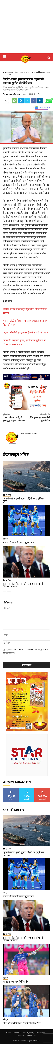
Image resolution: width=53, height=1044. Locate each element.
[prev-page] (4, 593)
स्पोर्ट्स (5, 539)
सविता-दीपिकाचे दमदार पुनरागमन (18, 542)
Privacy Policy (28, 1032)
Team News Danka (11, 94)
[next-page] (9, 593)
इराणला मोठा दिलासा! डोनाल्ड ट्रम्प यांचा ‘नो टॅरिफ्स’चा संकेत (23, 585)
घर (4, 72)
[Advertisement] (26, 26)
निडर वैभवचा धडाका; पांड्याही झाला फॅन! (22, 1023)
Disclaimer (40, 1032)
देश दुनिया (7, 495)
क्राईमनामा (9, 72)
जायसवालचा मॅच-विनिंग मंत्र (15, 981)
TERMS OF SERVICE (13, 1032)
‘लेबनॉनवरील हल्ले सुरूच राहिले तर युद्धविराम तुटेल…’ (24, 500)
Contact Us (31, 1035)
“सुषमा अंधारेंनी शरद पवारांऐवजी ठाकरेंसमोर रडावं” (26, 332)
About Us (20, 1035)
